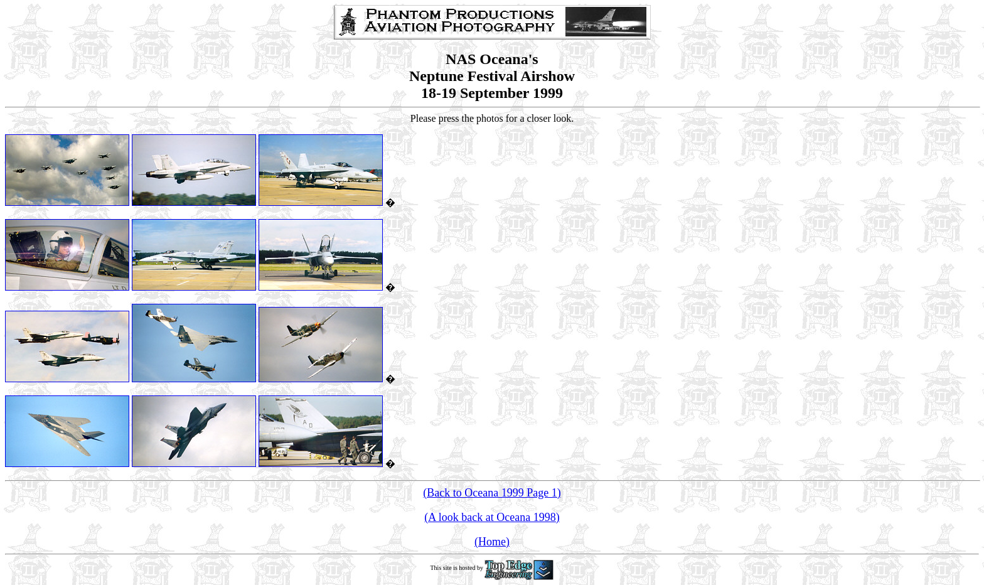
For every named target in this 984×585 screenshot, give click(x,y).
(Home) (492, 541)
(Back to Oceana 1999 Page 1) (491, 492)
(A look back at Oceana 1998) (491, 517)
